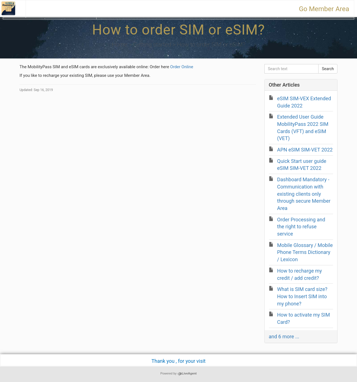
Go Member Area (324, 9)
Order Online (181, 66)
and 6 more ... (284, 336)
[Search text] (291, 69)
